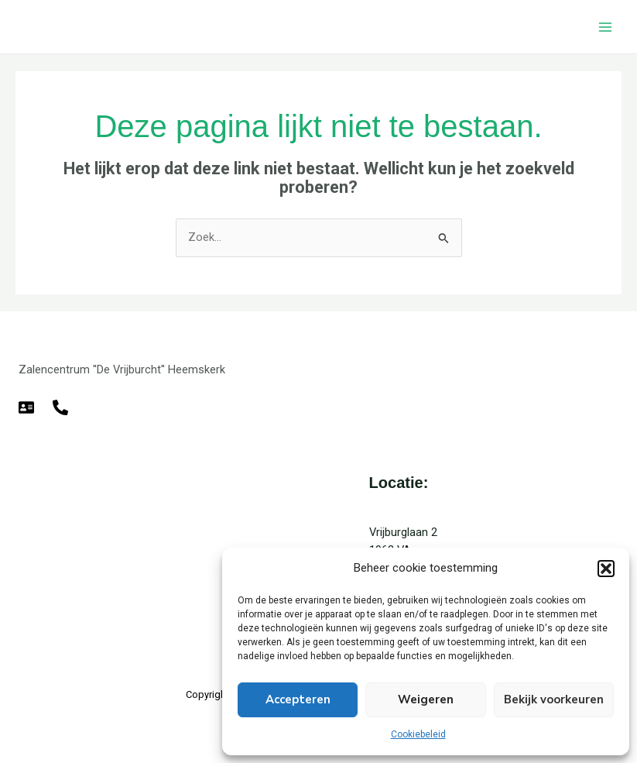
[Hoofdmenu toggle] (605, 27)
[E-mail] (26, 407)
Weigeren (426, 699)
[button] (606, 568)
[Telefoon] (60, 407)
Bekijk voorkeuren (554, 699)
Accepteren (297, 699)
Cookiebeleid (418, 734)
